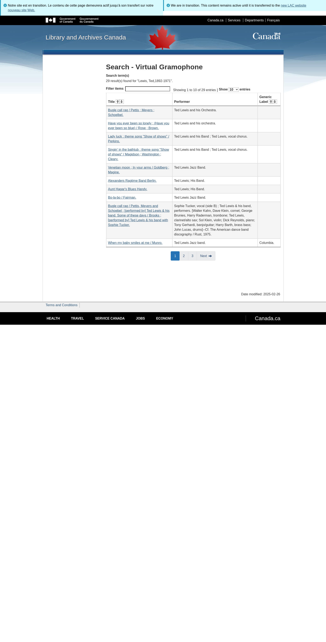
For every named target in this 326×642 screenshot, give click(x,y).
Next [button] (203, 256)
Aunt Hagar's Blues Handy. (127, 189)
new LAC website (293, 5)
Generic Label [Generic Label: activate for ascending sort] (268, 99)
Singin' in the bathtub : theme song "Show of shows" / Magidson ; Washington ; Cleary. (138, 154)
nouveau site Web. (21, 10)
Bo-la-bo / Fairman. (122, 197)
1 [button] (177, 256)
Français (273, 20)
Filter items (138, 88)
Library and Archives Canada (86, 37)
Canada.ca (215, 20)
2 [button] (185, 256)
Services (234, 20)
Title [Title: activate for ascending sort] (116, 101)
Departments (254, 20)
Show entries (234, 89)
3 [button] (194, 256)
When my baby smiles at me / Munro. (135, 243)
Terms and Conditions (62, 305)
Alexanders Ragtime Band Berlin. (132, 180)
